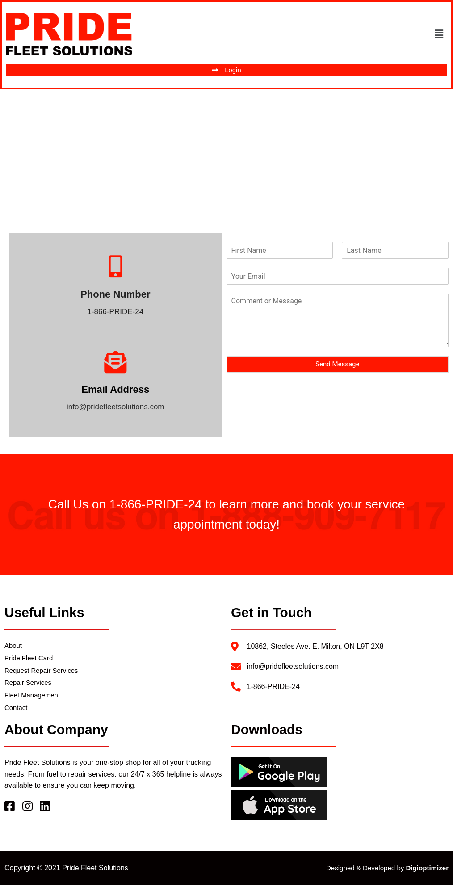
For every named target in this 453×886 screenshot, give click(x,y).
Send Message (337, 365)
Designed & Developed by (366, 869)
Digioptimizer (427, 869)
